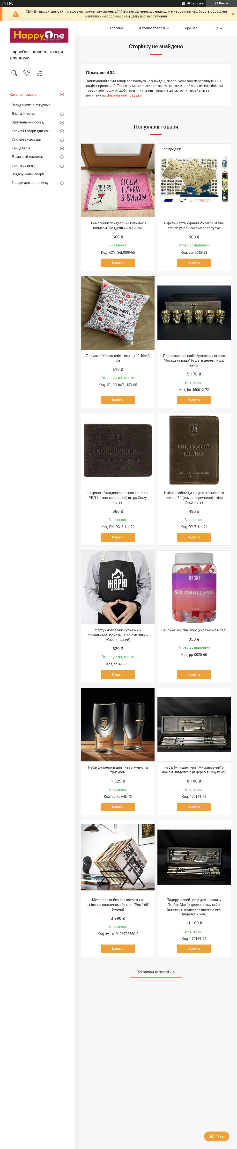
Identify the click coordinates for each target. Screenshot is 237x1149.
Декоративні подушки (124, 95)
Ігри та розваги (24, 165)
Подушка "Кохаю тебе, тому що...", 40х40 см (118, 358)
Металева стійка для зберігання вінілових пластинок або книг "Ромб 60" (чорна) (118, 904)
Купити (118, 263)
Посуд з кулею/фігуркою (31, 105)
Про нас (191, 28)
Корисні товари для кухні (31, 131)
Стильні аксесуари (26, 139)
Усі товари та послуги (154, 972)
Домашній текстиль (27, 157)
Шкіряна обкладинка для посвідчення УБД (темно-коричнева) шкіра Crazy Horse (118, 497)
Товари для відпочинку (30, 183)
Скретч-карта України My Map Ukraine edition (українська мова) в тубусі (194, 225)
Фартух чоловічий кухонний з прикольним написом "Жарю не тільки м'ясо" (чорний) (118, 635)
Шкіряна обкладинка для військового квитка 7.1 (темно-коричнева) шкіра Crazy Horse (194, 497)
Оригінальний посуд (28, 122)
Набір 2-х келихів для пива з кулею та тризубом (118, 770)
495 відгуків (195, 3)
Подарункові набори (28, 174)
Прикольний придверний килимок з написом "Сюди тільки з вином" (118, 225)
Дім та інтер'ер (23, 113)
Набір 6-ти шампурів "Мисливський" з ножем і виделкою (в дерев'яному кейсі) (194, 770)
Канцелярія (21, 148)
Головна (116, 28)
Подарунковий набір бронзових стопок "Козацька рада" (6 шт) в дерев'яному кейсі (194, 360)
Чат (216, 1136)
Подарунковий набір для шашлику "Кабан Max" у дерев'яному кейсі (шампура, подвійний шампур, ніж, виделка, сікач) (194, 907)
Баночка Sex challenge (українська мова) (194, 630)
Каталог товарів (23, 95)
